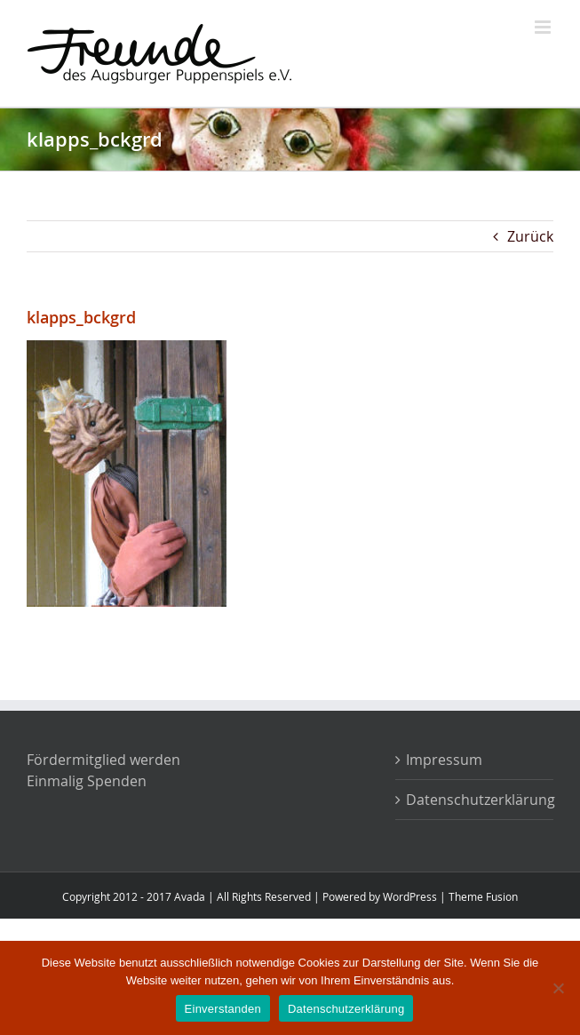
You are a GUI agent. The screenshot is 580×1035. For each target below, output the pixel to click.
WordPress (410, 896)
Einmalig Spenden (87, 781)
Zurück (530, 236)
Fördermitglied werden (103, 759)
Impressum (444, 759)
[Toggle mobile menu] (544, 27)
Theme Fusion (483, 896)
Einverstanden (223, 1008)
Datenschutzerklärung (475, 799)
